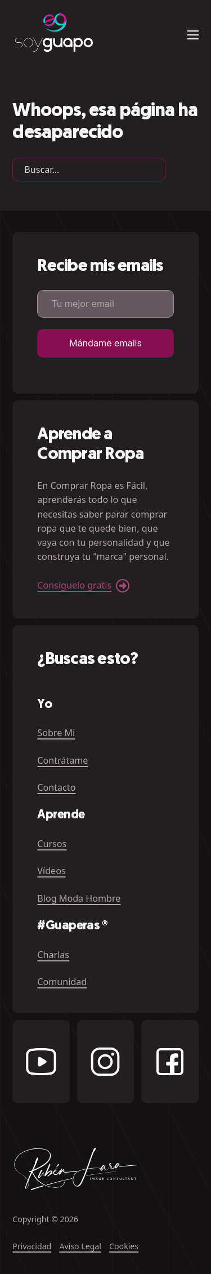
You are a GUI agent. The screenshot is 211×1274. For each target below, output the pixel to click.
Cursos (51, 844)
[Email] (105, 304)
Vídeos (51, 871)
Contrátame (62, 760)
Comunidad (62, 981)
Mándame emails (105, 343)
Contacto (56, 787)
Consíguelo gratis (74, 585)
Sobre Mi (56, 733)
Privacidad (31, 1246)
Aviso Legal (80, 1246)
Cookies (123, 1246)
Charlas (53, 954)
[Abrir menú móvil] (193, 34)
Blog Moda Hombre (78, 898)
